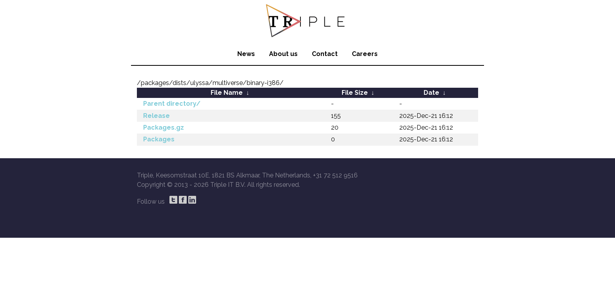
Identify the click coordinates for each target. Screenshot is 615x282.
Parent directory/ (171, 103)
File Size (355, 92)
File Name (227, 92)
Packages (159, 139)
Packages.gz (163, 127)
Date (431, 92)
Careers (365, 54)
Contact (325, 54)
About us (283, 54)
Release (156, 115)
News (246, 54)
